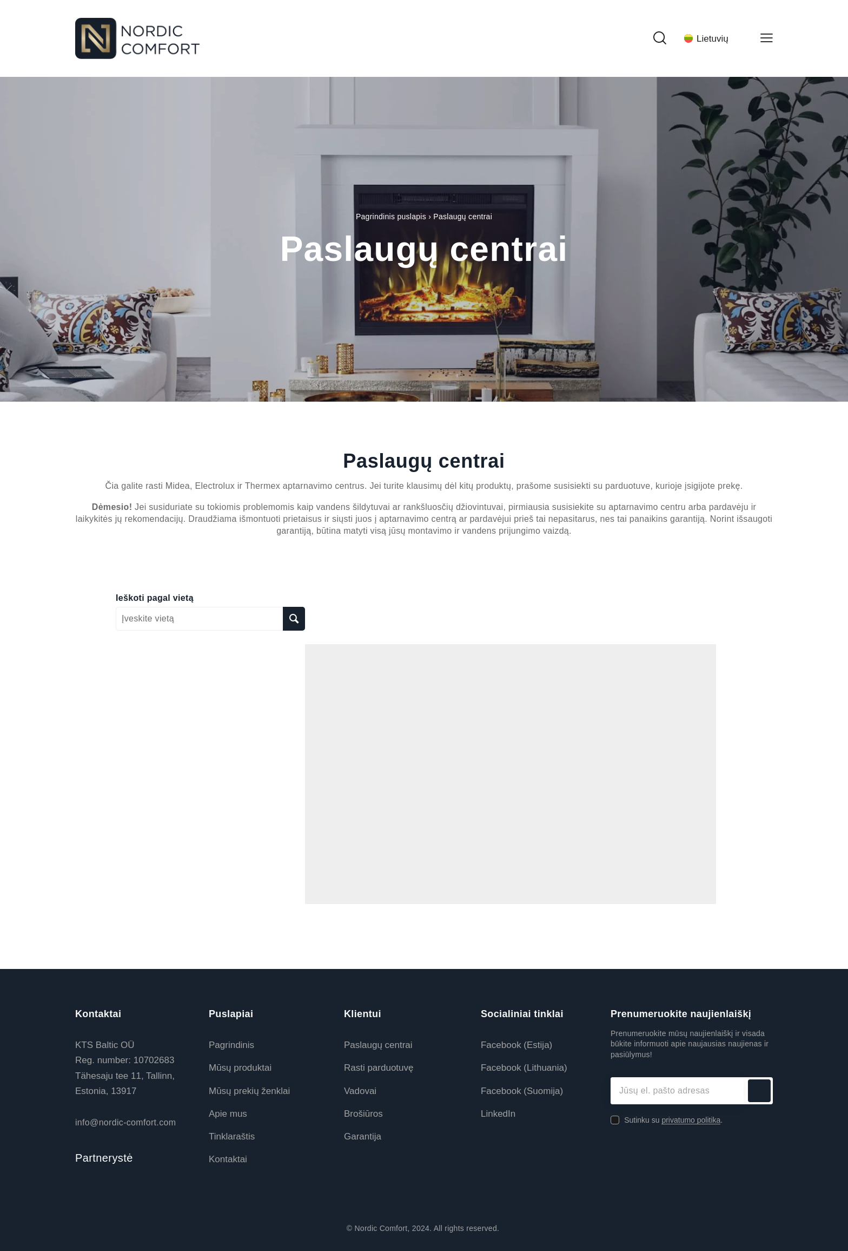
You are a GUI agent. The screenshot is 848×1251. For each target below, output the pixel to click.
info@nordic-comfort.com (125, 1122)
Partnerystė (104, 1158)
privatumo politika (690, 1120)
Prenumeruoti (759, 1090)
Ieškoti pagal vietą (155, 598)
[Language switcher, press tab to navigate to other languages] (712, 38)
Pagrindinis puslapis (391, 216)
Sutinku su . (673, 1120)
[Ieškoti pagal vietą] (294, 619)
